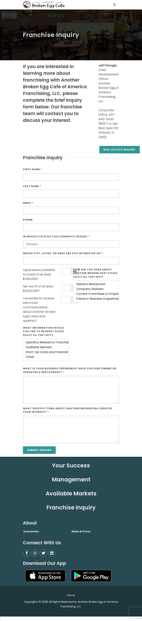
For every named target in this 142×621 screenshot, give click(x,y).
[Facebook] (26, 553)
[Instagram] (35, 553)
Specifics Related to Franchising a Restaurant (45, 342)
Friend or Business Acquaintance (96, 298)
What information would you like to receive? (43, 331)
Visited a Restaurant (96, 284)
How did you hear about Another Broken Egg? (95, 273)
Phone (28, 219)
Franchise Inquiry (71, 507)
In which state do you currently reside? (56, 236)
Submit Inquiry (39, 450)
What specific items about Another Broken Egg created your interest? (67, 410)
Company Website (96, 289)
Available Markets (45, 347)
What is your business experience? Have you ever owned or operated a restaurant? (69, 370)
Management (71, 479)
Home (71, 595)
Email (28, 203)
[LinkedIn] (52, 553)
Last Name (32, 186)
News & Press (81, 531)
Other (45, 357)
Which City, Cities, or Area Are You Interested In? (63, 253)
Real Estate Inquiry (119, 150)
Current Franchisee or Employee (96, 293)
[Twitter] (43, 553)
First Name (32, 169)
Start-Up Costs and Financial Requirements (45, 352)
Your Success (71, 465)
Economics (31, 531)
